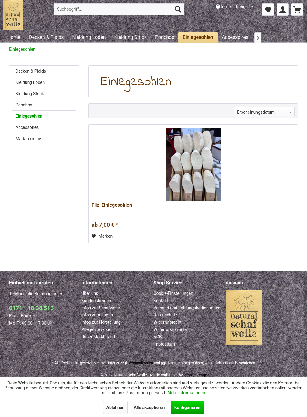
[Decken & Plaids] (46, 37)
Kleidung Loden (30, 82)
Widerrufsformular (171, 329)
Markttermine (28, 138)
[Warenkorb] (297, 9)
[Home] (14, 37)
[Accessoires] (235, 37)
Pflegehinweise (95, 329)
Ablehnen (115, 407)
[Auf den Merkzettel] (102, 236)
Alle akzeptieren (149, 407)
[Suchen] (178, 9)
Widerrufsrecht (168, 322)
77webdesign (195, 375)
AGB (158, 336)
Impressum (164, 344)
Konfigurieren (187, 407)
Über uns (89, 293)
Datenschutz (165, 314)
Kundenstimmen (96, 300)
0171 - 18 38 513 (31, 308)
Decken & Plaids (31, 71)
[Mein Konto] (283, 9)
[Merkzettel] (268, 9)
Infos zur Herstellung (100, 322)
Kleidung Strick (30, 93)
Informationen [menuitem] (232, 6)
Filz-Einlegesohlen (112, 205)
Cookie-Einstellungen (173, 293)
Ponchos (24, 104)
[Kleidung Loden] (89, 37)
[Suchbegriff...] (119, 9)
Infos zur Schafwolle (100, 307)
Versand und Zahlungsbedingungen (187, 307)
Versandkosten (141, 363)
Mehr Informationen (186, 392)
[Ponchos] (165, 37)
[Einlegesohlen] (198, 37)
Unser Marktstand (98, 336)
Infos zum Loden (97, 314)
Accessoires (27, 127)
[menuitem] (119, 9)
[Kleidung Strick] (130, 37)
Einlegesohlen (29, 116)
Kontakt (161, 300)
